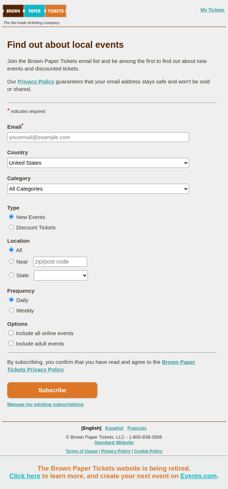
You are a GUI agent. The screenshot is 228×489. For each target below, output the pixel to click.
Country (17, 152)
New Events (30, 217)
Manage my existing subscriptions (45, 404)
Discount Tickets (35, 227)
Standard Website (114, 442)
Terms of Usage (82, 451)
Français (137, 428)
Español (114, 428)
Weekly (25, 310)
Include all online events (44, 333)
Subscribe (52, 390)
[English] (91, 428)
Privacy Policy (36, 81)
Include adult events (40, 344)
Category (19, 178)
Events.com (198, 476)
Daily (22, 300)
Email (15, 126)
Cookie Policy (148, 451)
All (19, 250)
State (22, 275)
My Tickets (212, 10)
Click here (24, 476)
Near (22, 262)
